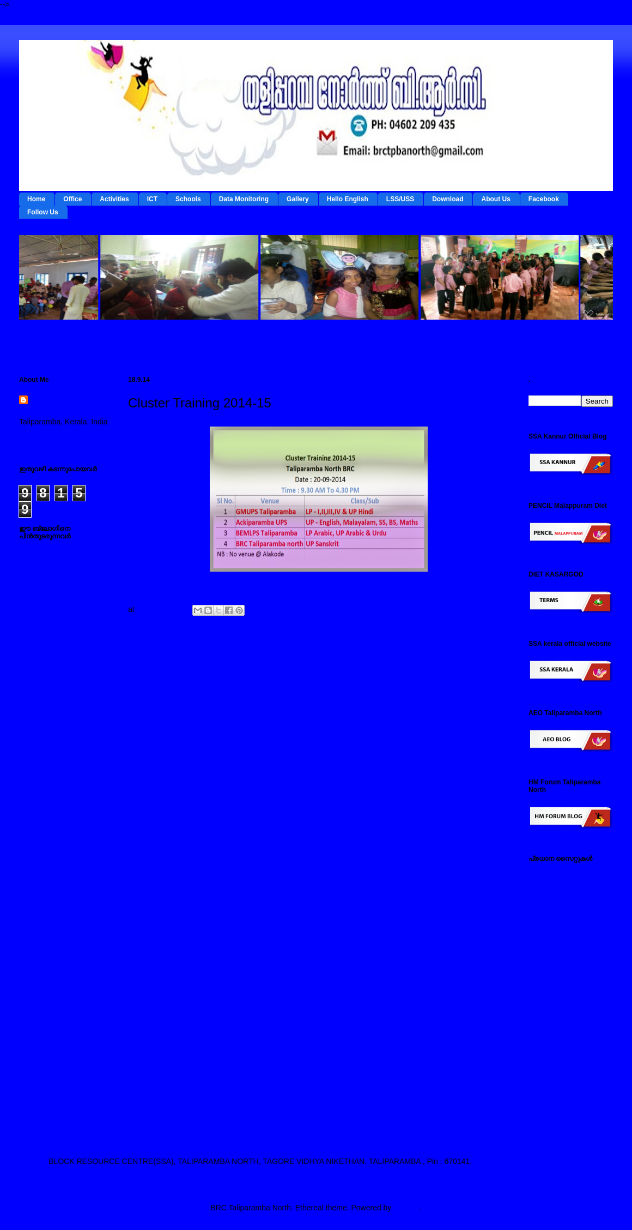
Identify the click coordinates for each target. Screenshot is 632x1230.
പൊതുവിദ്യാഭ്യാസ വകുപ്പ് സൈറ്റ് (566, 1008)
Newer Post (155, 663)
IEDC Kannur (550, 874)
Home (36, 199)
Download (447, 199)
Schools (188, 199)
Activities (114, 199)
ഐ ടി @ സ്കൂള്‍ (556, 960)
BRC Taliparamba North (61, 406)
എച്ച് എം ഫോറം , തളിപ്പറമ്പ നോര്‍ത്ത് (563, 1067)
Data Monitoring (244, 199)
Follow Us (42, 212)
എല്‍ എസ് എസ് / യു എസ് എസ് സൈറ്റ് (566, 982)
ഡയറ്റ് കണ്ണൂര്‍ (553, 943)
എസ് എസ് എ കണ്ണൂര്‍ (567, 1088)
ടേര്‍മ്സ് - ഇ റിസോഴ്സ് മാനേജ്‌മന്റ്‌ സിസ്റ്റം (565, 896)
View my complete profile (61, 435)
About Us (495, 199)
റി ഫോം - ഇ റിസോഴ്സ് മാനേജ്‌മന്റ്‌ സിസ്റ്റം (565, 922)
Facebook (543, 199)
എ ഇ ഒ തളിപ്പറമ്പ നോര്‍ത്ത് (560, 1110)
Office (72, 199)
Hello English (347, 199)
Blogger (406, 1207)
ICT (152, 199)
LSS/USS (400, 199)
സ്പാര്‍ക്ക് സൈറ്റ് (559, 1028)
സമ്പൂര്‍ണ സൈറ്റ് (560, 1045)
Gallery (298, 199)
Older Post (483, 663)
